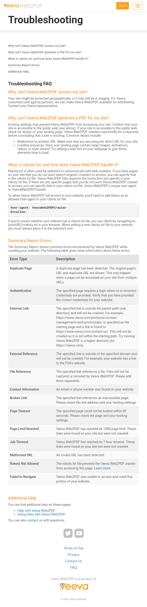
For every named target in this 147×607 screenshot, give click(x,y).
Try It (122, 6)
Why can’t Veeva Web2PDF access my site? (37, 45)
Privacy (74, 554)
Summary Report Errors (24, 65)
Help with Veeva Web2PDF (36, 510)
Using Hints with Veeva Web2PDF (41, 514)
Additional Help (18, 71)
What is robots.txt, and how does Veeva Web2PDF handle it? (48, 58)
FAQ (73, 567)
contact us (35, 520)
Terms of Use (73, 548)
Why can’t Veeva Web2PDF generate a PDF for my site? (45, 52)
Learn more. (102, 468)
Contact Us (73, 561)
